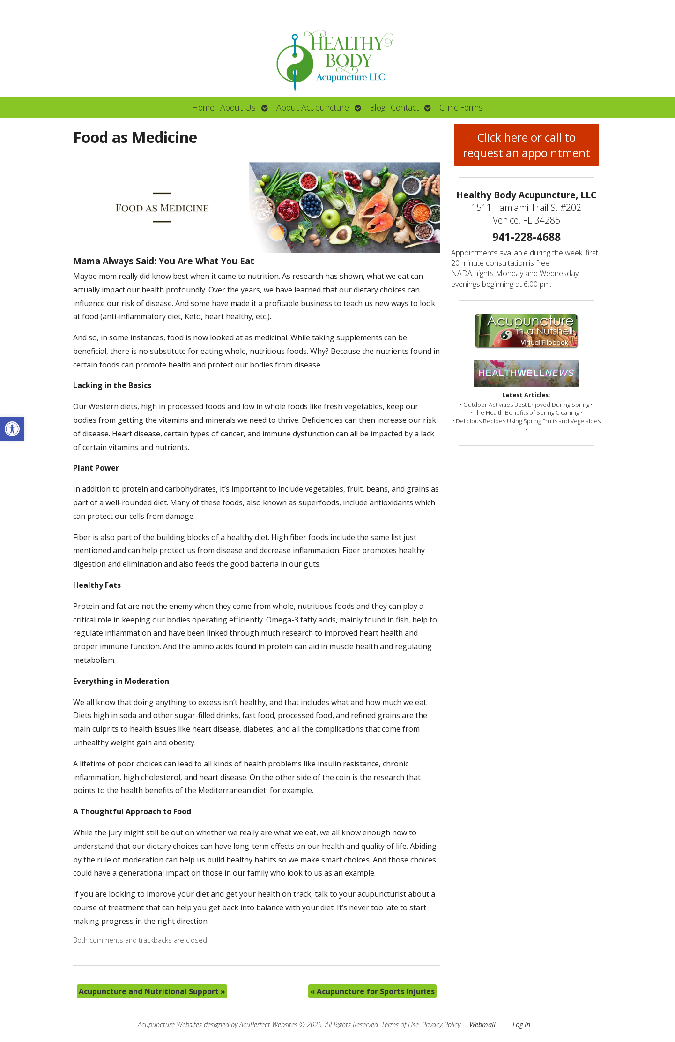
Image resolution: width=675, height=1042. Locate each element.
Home (203, 107)
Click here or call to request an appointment (526, 144)
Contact (405, 107)
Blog (377, 107)
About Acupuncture (312, 107)
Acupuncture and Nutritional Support (152, 991)
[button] (12, 429)
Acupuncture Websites (170, 1024)
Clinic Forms (461, 107)
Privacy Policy (441, 1024)
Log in (521, 1024)
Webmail (482, 1024)
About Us (238, 107)
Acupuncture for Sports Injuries (372, 991)
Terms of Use (400, 1024)
